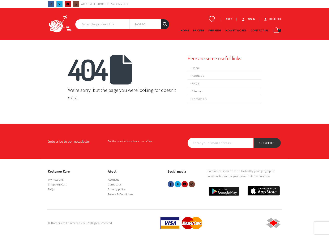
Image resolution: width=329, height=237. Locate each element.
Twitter (178, 184)
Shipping (214, 30)
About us (114, 179)
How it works (236, 30)
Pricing (198, 30)
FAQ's (195, 83)
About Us (198, 76)
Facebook (171, 184)
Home (184, 30)
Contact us (115, 184)
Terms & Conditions (120, 194)
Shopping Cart (57, 184)
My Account (55, 179)
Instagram (192, 184)
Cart (229, 19)
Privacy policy (117, 189)
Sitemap (197, 91)
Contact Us (260, 30)
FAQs (51, 189)
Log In (248, 19)
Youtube (184, 184)
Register (272, 19)
